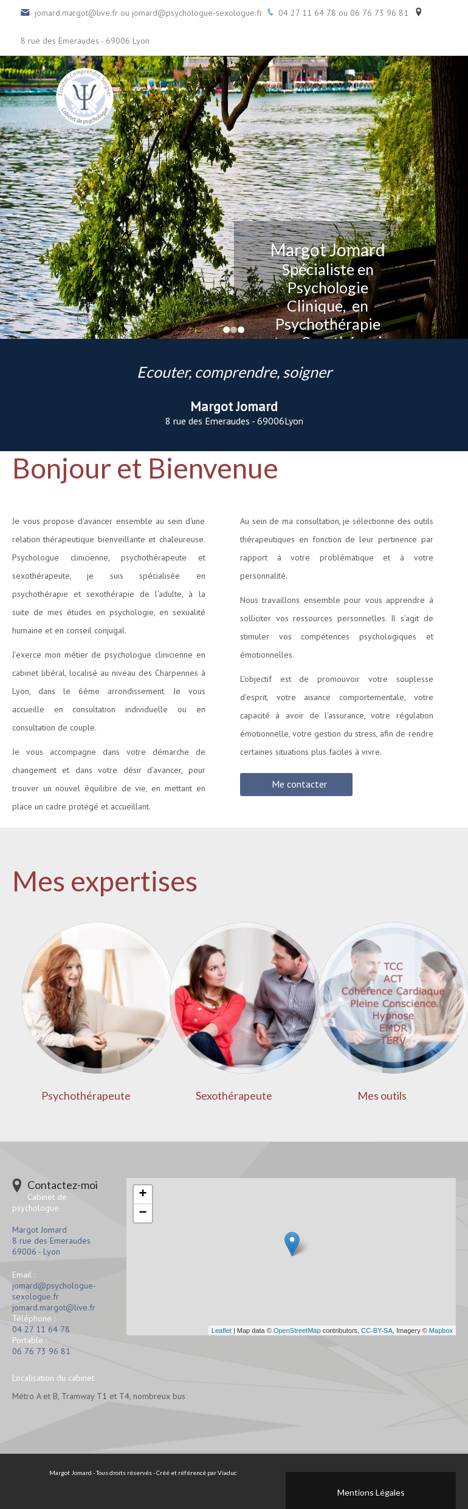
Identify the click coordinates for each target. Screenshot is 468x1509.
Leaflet (222, 1330)
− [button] (142, 1213)
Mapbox (441, 1330)
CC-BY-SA (377, 1330)
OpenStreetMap (297, 1330)
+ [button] (142, 1194)
